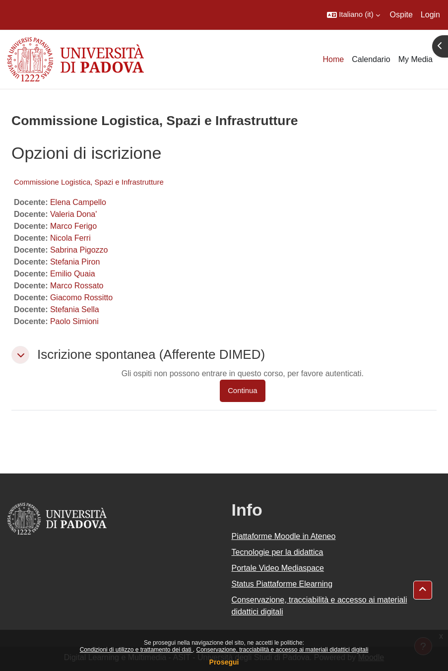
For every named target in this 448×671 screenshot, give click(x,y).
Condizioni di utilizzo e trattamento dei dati (136, 649)
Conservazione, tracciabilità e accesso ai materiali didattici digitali (282, 649)
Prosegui (224, 662)
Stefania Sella (74, 309)
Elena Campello (78, 202)
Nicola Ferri (70, 238)
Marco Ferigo (73, 226)
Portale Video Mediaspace (278, 568)
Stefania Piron (75, 262)
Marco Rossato (77, 285)
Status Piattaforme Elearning (282, 584)
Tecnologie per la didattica (277, 552)
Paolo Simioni (74, 321)
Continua (242, 391)
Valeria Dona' (73, 214)
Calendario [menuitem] (371, 59)
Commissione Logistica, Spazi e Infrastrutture (89, 182)
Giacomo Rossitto (81, 297)
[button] (353, 15)
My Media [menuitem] (415, 59)
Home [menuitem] (333, 59)
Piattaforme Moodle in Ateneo (284, 536)
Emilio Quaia (72, 273)
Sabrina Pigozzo (79, 250)
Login (430, 14)
